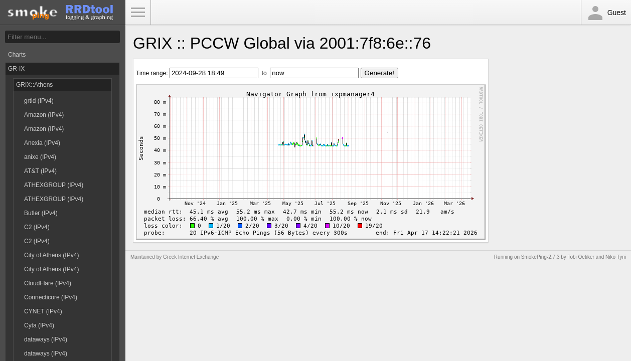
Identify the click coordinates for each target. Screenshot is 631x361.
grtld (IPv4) (39, 100)
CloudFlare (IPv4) (47, 283)
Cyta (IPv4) (39, 325)
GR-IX (16, 68)
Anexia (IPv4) (42, 142)
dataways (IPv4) (45, 339)
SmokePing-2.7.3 (540, 257)
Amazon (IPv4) (44, 114)
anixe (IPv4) (40, 156)
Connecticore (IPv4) (50, 297)
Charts (17, 54)
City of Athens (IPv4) (51, 255)
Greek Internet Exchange (191, 257)
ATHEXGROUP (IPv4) (53, 185)
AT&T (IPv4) (40, 170)
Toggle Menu (137, 12)
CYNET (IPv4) (43, 311)
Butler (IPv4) (41, 213)
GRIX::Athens (34, 84)
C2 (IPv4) (37, 227)
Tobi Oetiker (580, 257)
